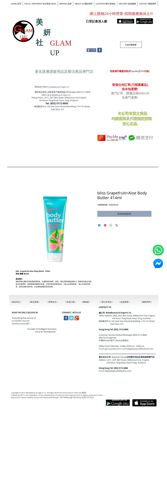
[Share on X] (117, 225)
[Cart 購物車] (131, 45)
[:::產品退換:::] (37, 302)
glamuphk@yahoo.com (115, 348)
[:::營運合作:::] (55, 302)
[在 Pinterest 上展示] (105, 225)
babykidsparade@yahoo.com (118, 370)
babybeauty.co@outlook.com (140, 348)
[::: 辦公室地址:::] (109, 302)
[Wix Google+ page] (76, 318)
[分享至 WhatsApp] (111, 225)
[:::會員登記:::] (18, 302)
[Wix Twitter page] (71, 318)
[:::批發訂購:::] (73, 302)
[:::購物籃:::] (89, 302)
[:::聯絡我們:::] (149, 302)
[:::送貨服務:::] (127, 302)
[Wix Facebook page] (99, 50)
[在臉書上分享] (99, 225)
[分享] (91, 50)
